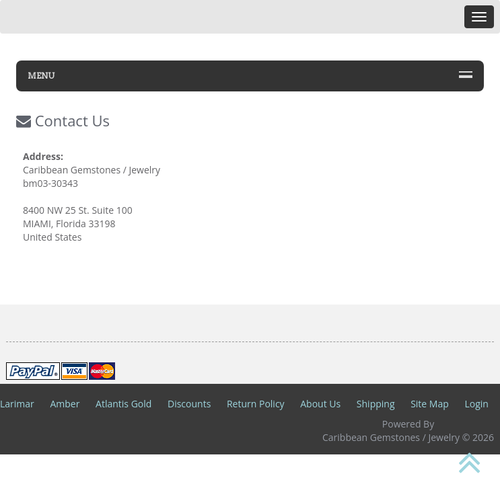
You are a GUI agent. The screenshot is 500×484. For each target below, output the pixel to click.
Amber (64, 403)
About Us (320, 403)
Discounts (189, 403)
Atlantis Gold (123, 403)
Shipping (376, 403)
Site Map (429, 403)
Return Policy (256, 403)
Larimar (17, 403)
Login (476, 403)
